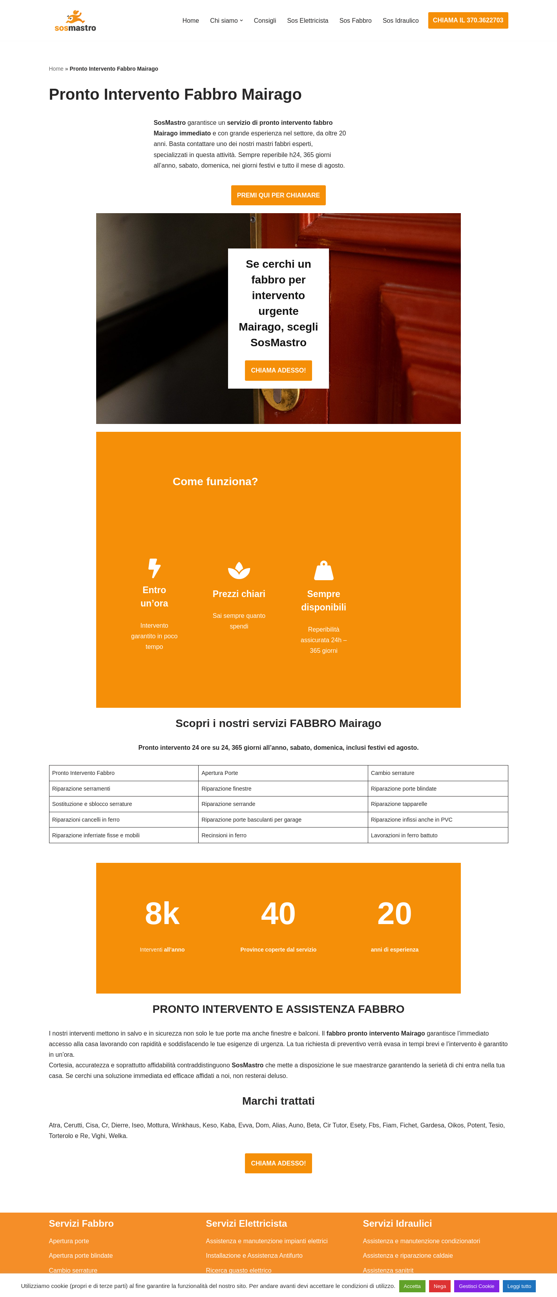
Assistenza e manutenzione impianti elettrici (267, 1149)
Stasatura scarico (387, 1237)
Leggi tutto (519, 1286)
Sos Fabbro (355, 20)
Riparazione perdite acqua (399, 1222)
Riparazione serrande (79, 1222)
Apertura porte (69, 1149)
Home (189, 20)
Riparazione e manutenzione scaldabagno (421, 1193)
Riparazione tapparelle (80, 1237)
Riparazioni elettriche (235, 1193)
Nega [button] (440, 1286)
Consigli (264, 20)
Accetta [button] (412, 1286)
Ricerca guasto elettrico (239, 1178)
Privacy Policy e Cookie (230, 1268)
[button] (240, 20)
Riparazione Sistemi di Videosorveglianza (263, 1222)
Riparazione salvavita (236, 1207)
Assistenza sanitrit (388, 1178)
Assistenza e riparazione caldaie (408, 1164)
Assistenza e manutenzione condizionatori (421, 1149)
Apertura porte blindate (81, 1164)
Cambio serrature (73, 1178)
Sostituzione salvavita (236, 1237)
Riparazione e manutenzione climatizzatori (422, 1207)
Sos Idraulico (400, 20)
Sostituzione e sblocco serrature (94, 1251)
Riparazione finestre (77, 1193)
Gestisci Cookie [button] (476, 1286)
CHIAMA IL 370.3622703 (468, 20)
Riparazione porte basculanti (89, 1207)
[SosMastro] (74, 20)
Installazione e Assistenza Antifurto (254, 1164)
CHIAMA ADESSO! (278, 312)
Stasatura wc (381, 1251)
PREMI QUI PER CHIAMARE (278, 168)
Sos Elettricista (307, 20)
